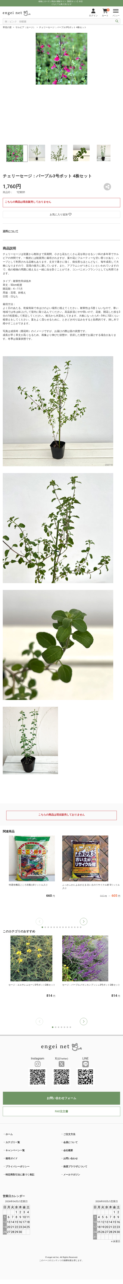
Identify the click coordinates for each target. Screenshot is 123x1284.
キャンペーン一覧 (15, 1150)
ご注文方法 (69, 1134)
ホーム (9, 1134)
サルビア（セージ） (25, 27)
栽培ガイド (11, 1158)
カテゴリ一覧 (13, 1142)
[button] (83, 921)
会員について (70, 1142)
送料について (10, 231)
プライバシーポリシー (17, 1166)
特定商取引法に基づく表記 (20, 1174)
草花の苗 (7, 27)
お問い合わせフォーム (61, 1098)
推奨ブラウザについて (75, 1166)
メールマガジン (71, 1174)
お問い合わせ (70, 1158)
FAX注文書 (61, 1111)
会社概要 (68, 1150)
